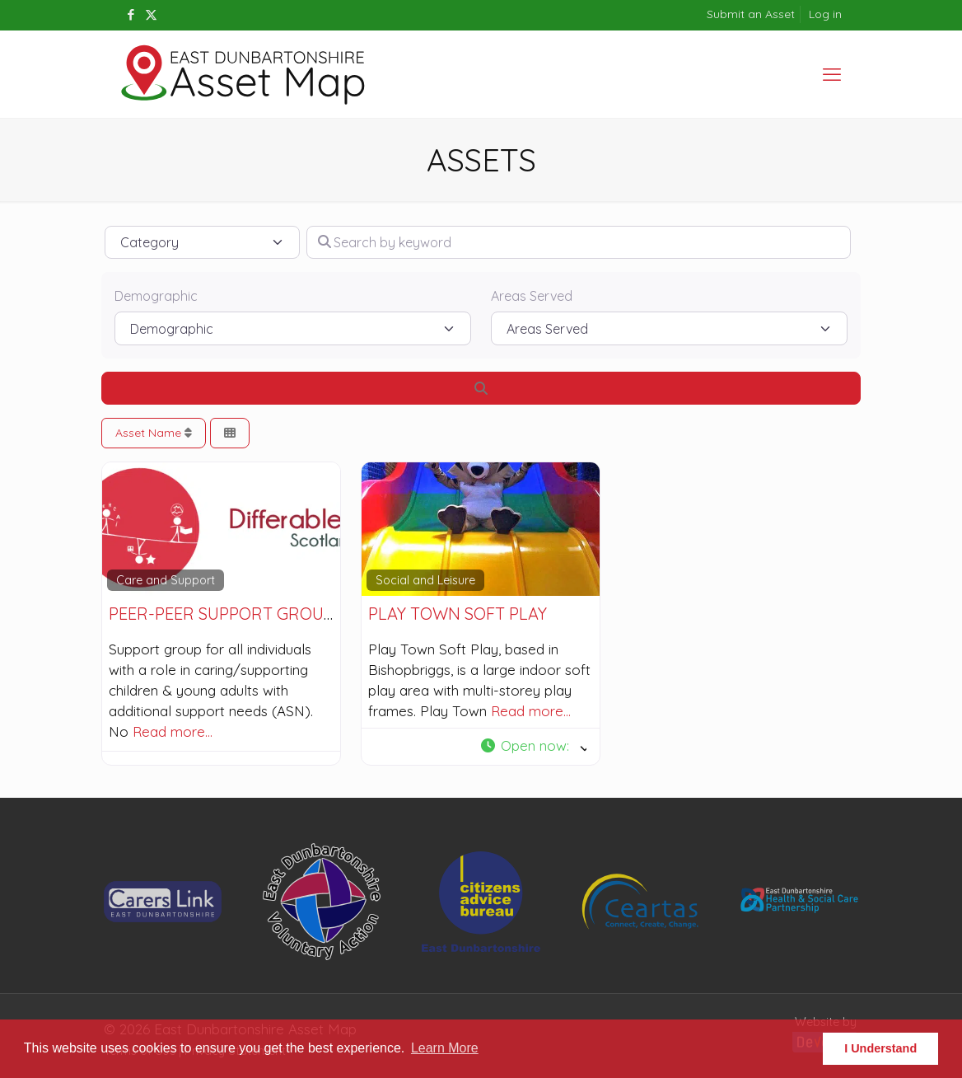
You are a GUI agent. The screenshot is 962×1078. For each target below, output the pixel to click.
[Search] (480, 388)
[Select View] (230, 433)
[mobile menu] (832, 74)
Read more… (172, 731)
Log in (825, 14)
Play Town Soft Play (457, 613)
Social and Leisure (425, 580)
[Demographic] (292, 328)
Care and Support (165, 580)
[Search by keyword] (578, 242)
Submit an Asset (751, 14)
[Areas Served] (669, 328)
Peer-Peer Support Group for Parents (277, 613)
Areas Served (531, 296)
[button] (532, 746)
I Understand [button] (880, 1048)
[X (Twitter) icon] (151, 14)
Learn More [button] (445, 1048)
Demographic (156, 296)
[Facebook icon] (130, 14)
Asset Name (153, 432)
